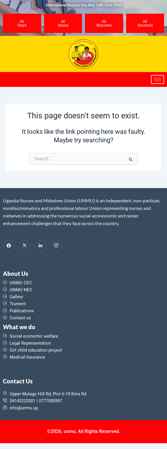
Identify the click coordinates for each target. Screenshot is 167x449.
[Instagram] (56, 246)
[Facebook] (9, 246)
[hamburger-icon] (157, 79)
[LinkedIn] (40, 246)
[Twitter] (24, 246)
